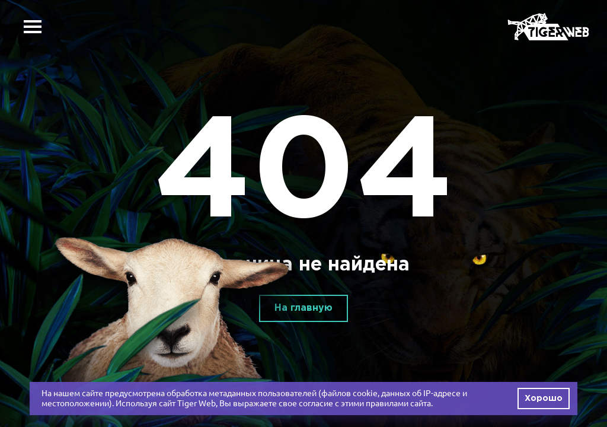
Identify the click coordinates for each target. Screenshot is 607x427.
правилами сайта (398, 403)
